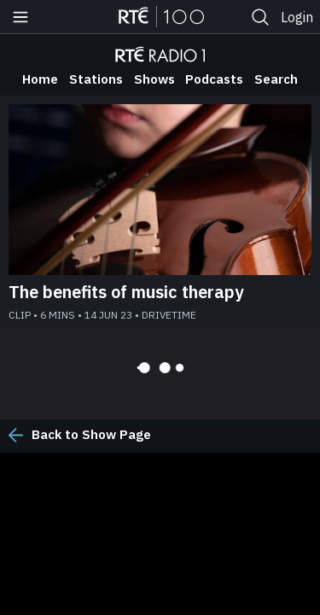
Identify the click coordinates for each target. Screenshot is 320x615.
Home (40, 79)
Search (276, 79)
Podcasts (214, 79)
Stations (96, 79)
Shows (154, 79)
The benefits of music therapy (126, 291)
